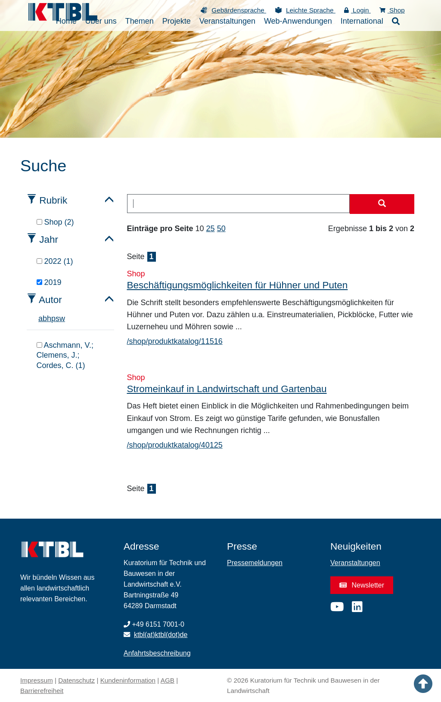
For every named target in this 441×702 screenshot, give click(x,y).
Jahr (48, 239)
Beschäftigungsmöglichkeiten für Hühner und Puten (237, 285)
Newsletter (361, 585)
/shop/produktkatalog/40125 (175, 445)
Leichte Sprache (310, 10)
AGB (167, 680)
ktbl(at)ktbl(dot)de (161, 634)
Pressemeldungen (255, 562)
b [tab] (45, 318)
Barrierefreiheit (41, 690)
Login (357, 10)
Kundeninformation (127, 680)
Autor (50, 299)
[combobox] (238, 203)
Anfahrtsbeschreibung (157, 653)
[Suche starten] (382, 204)
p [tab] (53, 318)
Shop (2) (55, 222)
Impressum (36, 680)
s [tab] (57, 318)
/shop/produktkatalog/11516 (175, 341)
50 (221, 228)
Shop (392, 10)
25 (210, 228)
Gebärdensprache (238, 10)
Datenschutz (76, 680)
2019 (49, 282)
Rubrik (53, 200)
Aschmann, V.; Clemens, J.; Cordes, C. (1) (65, 355)
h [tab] (49, 318)
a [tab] (40, 318)
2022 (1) (55, 261)
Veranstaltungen (355, 562)
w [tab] (62, 318)
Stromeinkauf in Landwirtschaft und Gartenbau (227, 388)
